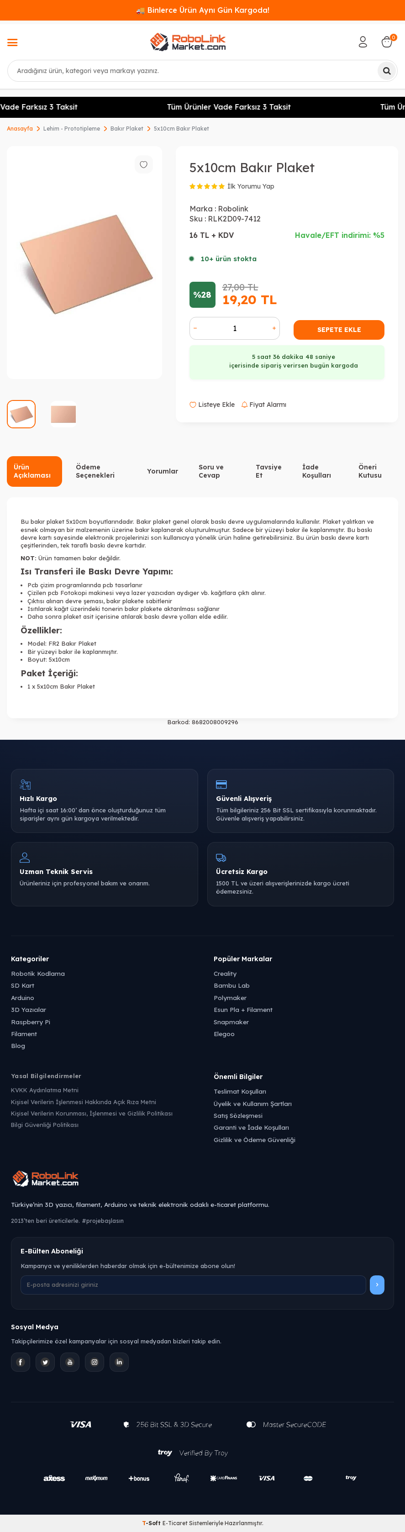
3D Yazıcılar (28, 1009)
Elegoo (224, 1033)
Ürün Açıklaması (32, 471)
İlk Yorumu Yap (250, 186)
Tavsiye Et (269, 471)
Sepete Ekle (339, 330)
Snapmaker (231, 1022)
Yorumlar (162, 471)
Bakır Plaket (126, 128)
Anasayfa (20, 128)
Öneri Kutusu (370, 471)
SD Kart (22, 985)
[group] (84, 262)
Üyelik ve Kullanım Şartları (253, 1103)
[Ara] (387, 71)
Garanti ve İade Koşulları (251, 1127)
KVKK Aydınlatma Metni (45, 1090)
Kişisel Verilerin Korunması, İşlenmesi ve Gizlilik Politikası (92, 1113)
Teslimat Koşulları (240, 1091)
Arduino (22, 997)
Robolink (233, 208)
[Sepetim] (386, 42)
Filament (24, 1033)
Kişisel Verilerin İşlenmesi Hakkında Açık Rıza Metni (83, 1102)
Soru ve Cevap (211, 471)
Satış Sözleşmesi (238, 1115)
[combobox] (202, 71)
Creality (225, 973)
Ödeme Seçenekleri (95, 471)
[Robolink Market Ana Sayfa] (202, 1179)
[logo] (187, 42)
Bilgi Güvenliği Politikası (45, 1124)
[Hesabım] (363, 42)
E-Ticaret (175, 1523)
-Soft (152, 1523)
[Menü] (12, 43)
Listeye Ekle (212, 404)
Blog (18, 1045)
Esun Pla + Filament (243, 1009)
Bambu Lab (232, 985)
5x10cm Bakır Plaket (181, 128)
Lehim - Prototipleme (71, 128)
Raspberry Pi (30, 1022)
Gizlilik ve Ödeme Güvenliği (254, 1139)
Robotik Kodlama (38, 973)
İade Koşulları (316, 471)
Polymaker (230, 997)
